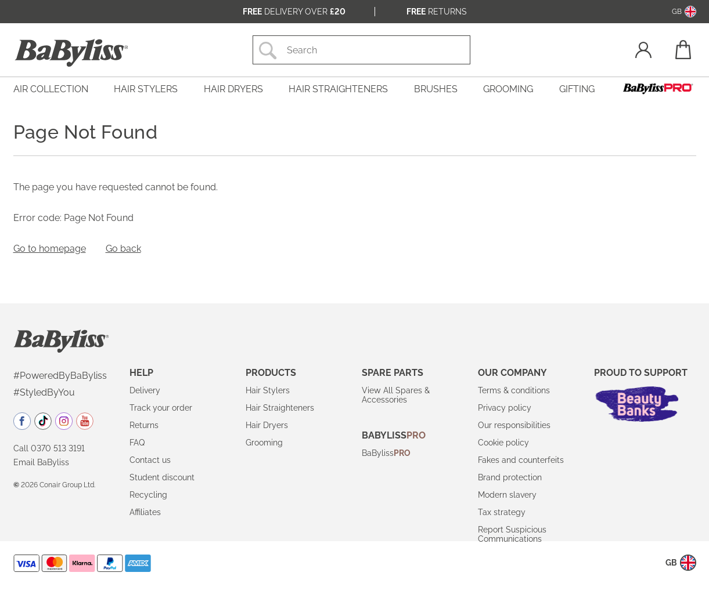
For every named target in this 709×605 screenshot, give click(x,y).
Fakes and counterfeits (521, 460)
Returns (436, 11)
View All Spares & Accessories (396, 395)
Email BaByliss (41, 462)
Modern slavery (507, 494)
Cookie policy (503, 442)
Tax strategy (502, 512)
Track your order (160, 407)
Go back (123, 248)
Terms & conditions (514, 390)
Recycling (148, 494)
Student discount (162, 477)
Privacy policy (504, 407)
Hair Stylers (268, 390)
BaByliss (386, 453)
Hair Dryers (267, 425)
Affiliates (145, 512)
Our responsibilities (514, 425)
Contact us (150, 460)
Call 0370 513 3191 (49, 448)
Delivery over (294, 11)
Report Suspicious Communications (512, 534)
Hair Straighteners (280, 407)
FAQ (137, 442)
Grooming (264, 442)
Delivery (144, 390)
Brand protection (510, 477)
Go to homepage (49, 248)
